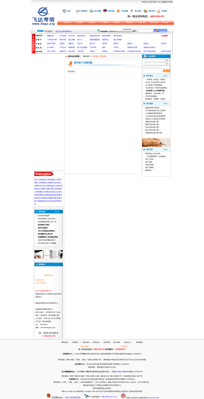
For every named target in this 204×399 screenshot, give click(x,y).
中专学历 (80, 51)
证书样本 (104, 22)
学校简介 (75, 342)
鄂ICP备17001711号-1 (110, 397)
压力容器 (50, 47)
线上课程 (97, 11)
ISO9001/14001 (119, 51)
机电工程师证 (48, 183)
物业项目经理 (95, 36)
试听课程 (117, 22)
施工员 (92, 43)
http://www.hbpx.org (132, 67)
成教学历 (63, 51)
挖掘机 (104, 51)
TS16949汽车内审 (134, 51)
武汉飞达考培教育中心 (64, 31)
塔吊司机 (63, 40)
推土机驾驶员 (43, 198)
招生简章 (79, 22)
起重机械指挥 (95, 40)
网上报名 (138, 11)
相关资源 (154, 22)
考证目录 (151, 11)
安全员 (79, 43)
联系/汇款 (145, 2)
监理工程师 (51, 43)
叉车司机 (93, 47)
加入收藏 (161, 2)
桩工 (60, 198)
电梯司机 (71, 47)
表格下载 (141, 22)
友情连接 (139, 342)
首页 (69, 11)
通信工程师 (44, 192)
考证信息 (111, 11)
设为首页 (153, 2)
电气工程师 (38, 180)
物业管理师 (106, 36)
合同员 (163, 43)
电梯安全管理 (132, 47)
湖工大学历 (51, 51)
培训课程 (92, 22)
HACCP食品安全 (150, 51)
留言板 (164, 11)
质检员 (92, 51)
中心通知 (165, 22)
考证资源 (124, 11)
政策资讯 (67, 22)
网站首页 (86, 56)
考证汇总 (127, 342)
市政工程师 (54, 189)
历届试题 (129, 22)
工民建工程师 (45, 189)
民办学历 (71, 51)
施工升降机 (118, 40)
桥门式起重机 (82, 47)
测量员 (70, 43)
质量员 (129, 43)
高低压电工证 (53, 192)
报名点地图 (122, 372)
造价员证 (48, 201)
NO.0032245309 (153, 398)
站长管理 (169, 2)
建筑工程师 (56, 180)
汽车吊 (116, 47)
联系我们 (84, 11)
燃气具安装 (118, 36)
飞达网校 (164, 36)
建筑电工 (105, 40)
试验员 (146, 43)
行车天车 (71, 36)
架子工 (79, 40)
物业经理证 (81, 36)
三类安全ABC (52, 40)
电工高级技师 (39, 201)
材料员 (116, 43)
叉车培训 (63, 36)
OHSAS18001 (166, 51)
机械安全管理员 (149, 47)
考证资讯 (86, 342)
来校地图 (142, 360)
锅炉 (104, 47)
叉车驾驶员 (47, 186)
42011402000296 (72, 397)
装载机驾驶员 (53, 198)
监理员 (62, 43)
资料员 (104, 43)
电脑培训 (50, 36)
